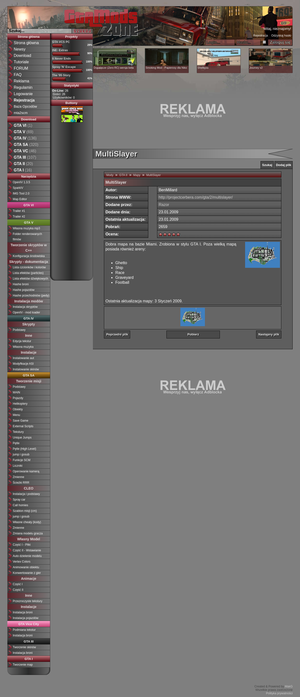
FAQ (18, 75)
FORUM (21, 68)
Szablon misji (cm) (25, 511)
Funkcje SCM (21, 460)
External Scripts (23, 426)
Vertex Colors (21, 561)
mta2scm (21, 113)
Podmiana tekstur (24, 630)
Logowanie (23, 94)
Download (22, 55)
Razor (164, 205)
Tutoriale (21, 62)
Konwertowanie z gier (27, 573)
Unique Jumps (22, 437)
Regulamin (23, 87)
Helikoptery (20, 403)
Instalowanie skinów (26, 369)
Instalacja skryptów (25, 307)
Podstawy (19, 330)
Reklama (21, 81)
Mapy (136, 175)
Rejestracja (260, 35)
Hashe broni (21, 284)
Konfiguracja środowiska (29, 256)
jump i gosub (21, 454)
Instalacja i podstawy (26, 494)
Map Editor (20, 199)
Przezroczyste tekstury (27, 601)
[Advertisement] (71, 199)
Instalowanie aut (23, 358)
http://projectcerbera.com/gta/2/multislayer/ (196, 197)
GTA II (123, 175)
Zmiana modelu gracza (28, 533)
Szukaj (267, 165)
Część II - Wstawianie (27, 550)
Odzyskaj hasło (281, 35)
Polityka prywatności (279, 693)
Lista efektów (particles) (28, 273)
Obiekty (18, 409)
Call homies (20, 505)
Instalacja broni (23, 612)
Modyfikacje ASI (23, 363)
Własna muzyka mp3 (26, 228)
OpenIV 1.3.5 (21, 182)
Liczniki (17, 465)
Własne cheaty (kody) (27, 522)
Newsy (19, 49)
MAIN (16, 392)
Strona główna (26, 43)
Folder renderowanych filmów (27, 236)
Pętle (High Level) (24, 449)
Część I (18, 584)
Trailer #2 (19, 216)
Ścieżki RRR (21, 482)
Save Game (20, 420)
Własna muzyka (23, 346)
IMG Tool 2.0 (21, 193)
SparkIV (18, 188)
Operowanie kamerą (26, 471)
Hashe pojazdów (24, 290)
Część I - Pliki (22, 544)
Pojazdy (18, 398)
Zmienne (18, 477)
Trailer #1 (19, 211)
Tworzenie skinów (24, 647)
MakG (289, 686)
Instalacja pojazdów (25, 618)
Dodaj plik (283, 165)
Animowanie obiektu (26, 567)
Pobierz (193, 334)
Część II (18, 590)
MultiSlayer (153, 175)
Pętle (16, 443)
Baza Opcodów (25, 106)
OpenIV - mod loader (26, 312)
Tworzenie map (23, 664)
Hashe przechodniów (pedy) (31, 295)
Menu (16, 415)
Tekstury (18, 432)
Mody (109, 175)
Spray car (19, 499)
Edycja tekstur (22, 341)
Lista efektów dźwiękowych (30, 278)
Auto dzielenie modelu (27, 556)
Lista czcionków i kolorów (29, 267)
